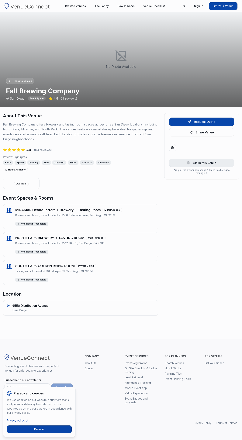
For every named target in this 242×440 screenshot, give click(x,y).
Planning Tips (173, 373)
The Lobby (102, 6)
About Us (90, 363)
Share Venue (202, 132)
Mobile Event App (136, 388)
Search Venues (174, 363)
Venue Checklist (154, 6)
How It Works (126, 6)
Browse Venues (75, 6)
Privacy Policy (202, 423)
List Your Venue (223, 6)
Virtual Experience (136, 393)
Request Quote (201, 122)
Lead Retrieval (134, 377)
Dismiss (39, 429)
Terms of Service (226, 423)
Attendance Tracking (138, 382)
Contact (89, 368)
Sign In (198, 6)
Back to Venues (20, 81)
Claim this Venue (201, 163)
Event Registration (136, 363)
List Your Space (214, 363)
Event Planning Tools (178, 378)
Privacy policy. (17, 420)
